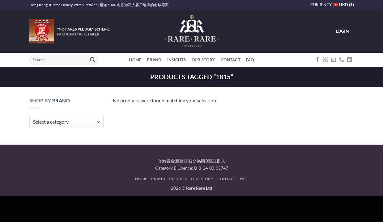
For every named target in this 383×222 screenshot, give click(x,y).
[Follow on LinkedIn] (349, 60)
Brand (154, 59)
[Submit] (92, 60)
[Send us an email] (333, 60)
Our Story (203, 59)
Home (135, 59)
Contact (230, 59)
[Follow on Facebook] (317, 60)
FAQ (250, 59)
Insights (176, 59)
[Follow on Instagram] (325, 60)
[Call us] (341, 60)
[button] (342, 31)
